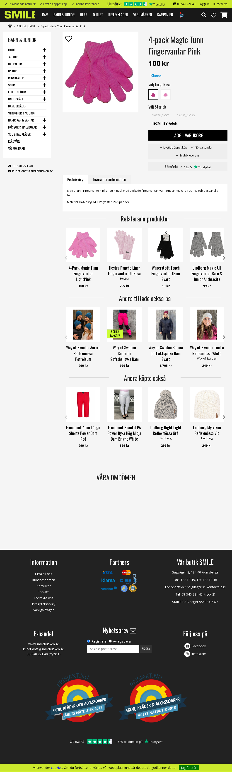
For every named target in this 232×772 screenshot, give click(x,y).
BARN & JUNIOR (64, 14)
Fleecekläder (17, 91)
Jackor (12, 56)
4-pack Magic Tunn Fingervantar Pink (63, 26)
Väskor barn (16, 148)
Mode (11, 49)
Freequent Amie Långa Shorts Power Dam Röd (83, 433)
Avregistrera (122, 641)
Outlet (98, 14)
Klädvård (14, 141)
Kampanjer (165, 14)
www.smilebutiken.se (43, 644)
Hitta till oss (43, 574)
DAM (45, 14)
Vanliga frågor (43, 610)
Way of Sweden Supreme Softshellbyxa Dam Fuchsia (124, 356)
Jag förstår (188, 767)
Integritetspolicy (43, 604)
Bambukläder (17, 106)
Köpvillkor (43, 586)
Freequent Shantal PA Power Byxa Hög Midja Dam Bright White (124, 433)
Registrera (99, 641)
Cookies (43, 592)
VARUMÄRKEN (142, 14)
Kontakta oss (43, 598)
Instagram (198, 654)
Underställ (15, 99)
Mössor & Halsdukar (22, 127)
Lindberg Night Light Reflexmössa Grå (165, 430)
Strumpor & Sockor (21, 113)
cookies (56, 768)
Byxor (12, 70)
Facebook (198, 646)
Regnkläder (16, 77)
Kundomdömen (43, 580)
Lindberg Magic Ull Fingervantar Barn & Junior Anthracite (206, 273)
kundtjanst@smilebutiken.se (32, 171)
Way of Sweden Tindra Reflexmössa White (207, 350)
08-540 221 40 (186, 4)
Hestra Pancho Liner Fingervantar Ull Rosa (124, 270)
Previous (66, 258)
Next (224, 258)
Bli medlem (220, 4)
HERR (83, 14)
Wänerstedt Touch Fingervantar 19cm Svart (165, 273)
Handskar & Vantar (21, 120)
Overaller (15, 63)
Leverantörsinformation (109, 179)
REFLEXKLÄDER (118, 14)
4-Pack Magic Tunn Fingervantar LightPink (83, 273)
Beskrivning (75, 179)
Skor (11, 84)
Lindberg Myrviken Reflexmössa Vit (207, 430)
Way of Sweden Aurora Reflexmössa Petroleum (83, 353)
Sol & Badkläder (19, 134)
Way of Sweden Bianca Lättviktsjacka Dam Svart (166, 353)
